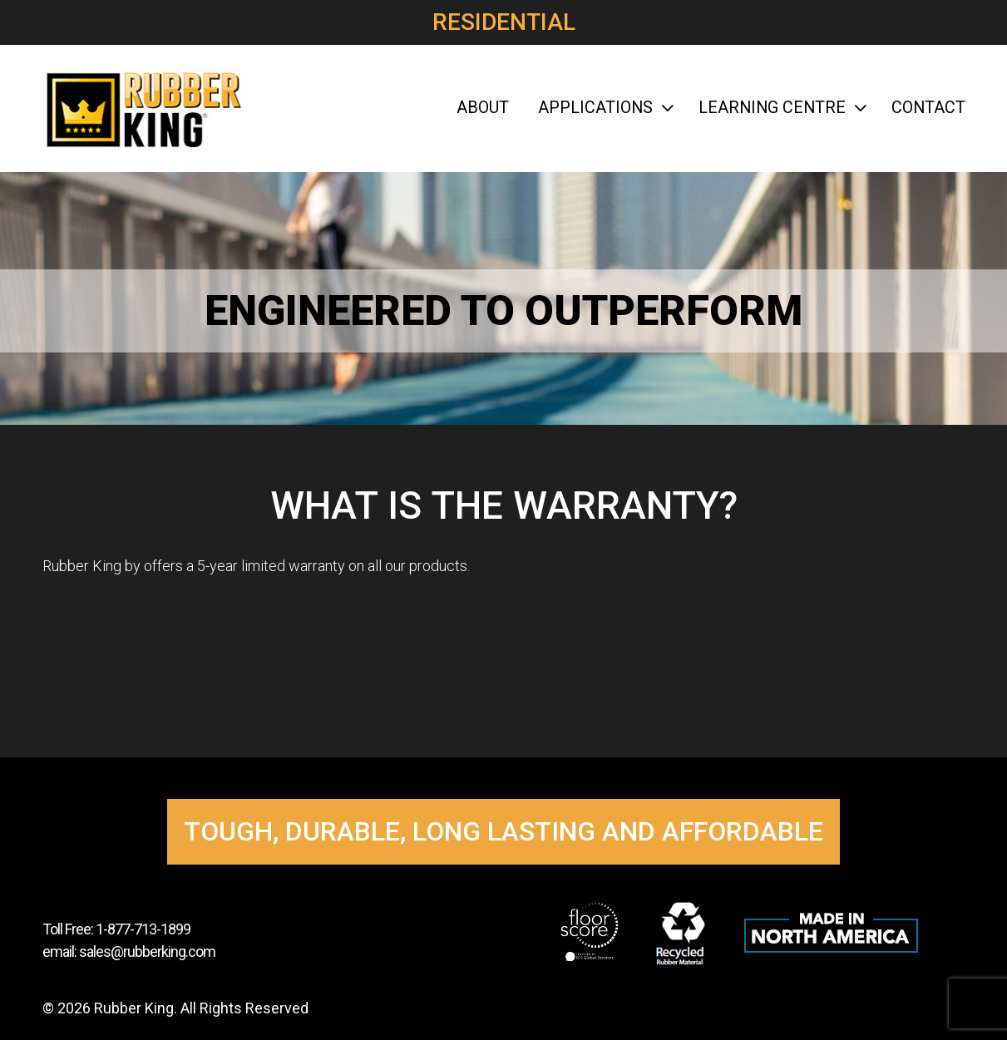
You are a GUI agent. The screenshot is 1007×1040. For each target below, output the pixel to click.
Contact (928, 107)
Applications (603, 107)
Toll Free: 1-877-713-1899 (116, 929)
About (483, 107)
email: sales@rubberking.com (128, 951)
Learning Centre (780, 107)
